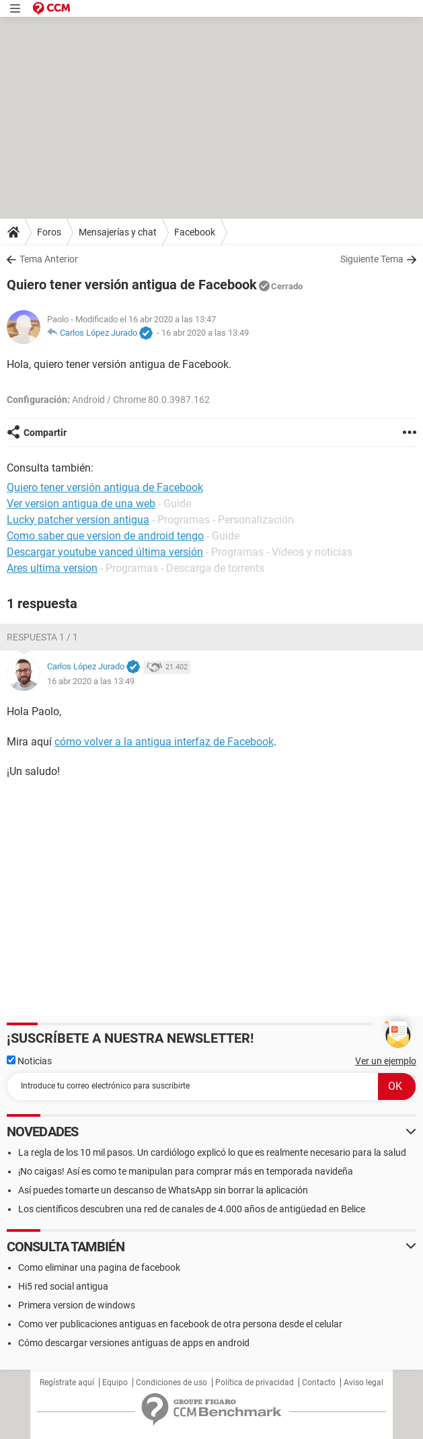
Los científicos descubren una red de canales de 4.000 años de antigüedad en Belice (191, 1209)
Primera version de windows (76, 1305)
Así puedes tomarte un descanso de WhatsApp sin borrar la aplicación (163, 1190)
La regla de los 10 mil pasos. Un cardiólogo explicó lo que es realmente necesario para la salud (212, 1152)
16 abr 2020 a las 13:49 (205, 333)
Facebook (194, 232)
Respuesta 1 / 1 (42, 637)
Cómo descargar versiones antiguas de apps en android (133, 1342)
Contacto (319, 1382)
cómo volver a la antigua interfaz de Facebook (164, 741)
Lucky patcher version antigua (78, 519)
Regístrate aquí (67, 1382)
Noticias (29, 1061)
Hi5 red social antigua (63, 1286)
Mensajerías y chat (118, 232)
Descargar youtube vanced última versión (105, 552)
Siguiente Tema (371, 259)
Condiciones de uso (171, 1382)
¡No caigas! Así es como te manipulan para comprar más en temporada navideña (185, 1171)
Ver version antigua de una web (81, 503)
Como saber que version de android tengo (105, 535)
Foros (49, 232)
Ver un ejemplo (385, 1061)
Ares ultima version (52, 568)
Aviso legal (363, 1382)
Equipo (115, 1382)
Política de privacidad (254, 1382)
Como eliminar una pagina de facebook (99, 1267)
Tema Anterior (49, 259)
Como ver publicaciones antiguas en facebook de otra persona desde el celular (180, 1324)
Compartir (45, 432)
